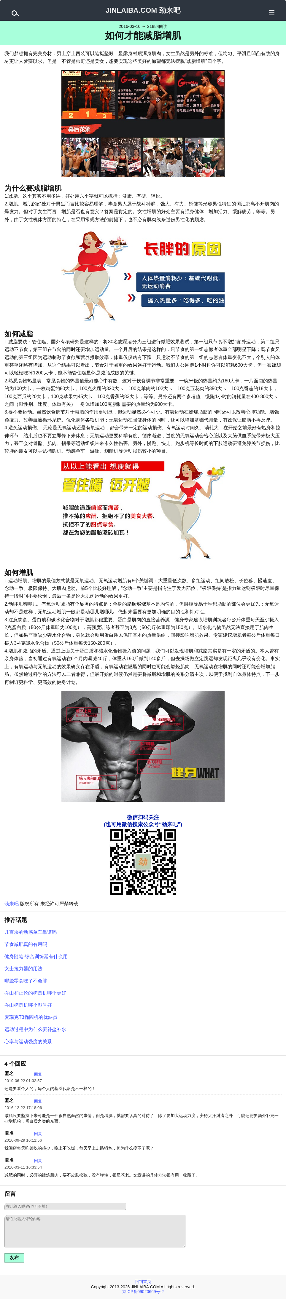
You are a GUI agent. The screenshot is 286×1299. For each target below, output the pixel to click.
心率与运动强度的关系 (28, 1041)
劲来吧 (11, 903)
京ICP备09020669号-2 (143, 1291)
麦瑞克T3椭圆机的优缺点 (31, 1017)
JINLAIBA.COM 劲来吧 (143, 10)
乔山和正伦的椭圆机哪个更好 (35, 992)
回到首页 (143, 1281)
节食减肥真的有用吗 (25, 944)
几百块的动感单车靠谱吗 (30, 932)
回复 (38, 1074)
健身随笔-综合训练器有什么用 (36, 956)
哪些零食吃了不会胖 (25, 980)
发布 (14, 1257)
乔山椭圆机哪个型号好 (28, 1005)
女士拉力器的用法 (23, 968)
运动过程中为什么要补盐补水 (35, 1029)
